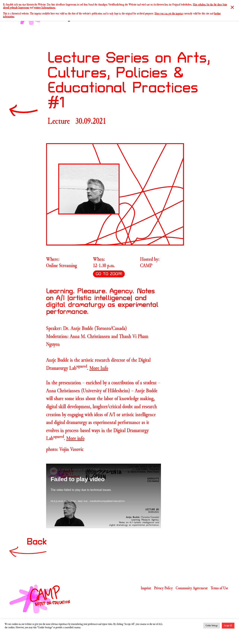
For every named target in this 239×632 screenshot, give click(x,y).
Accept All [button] (228, 625)
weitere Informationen (44, 7)
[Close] (232, 7)
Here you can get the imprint (169, 13)
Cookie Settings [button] (212, 625)
